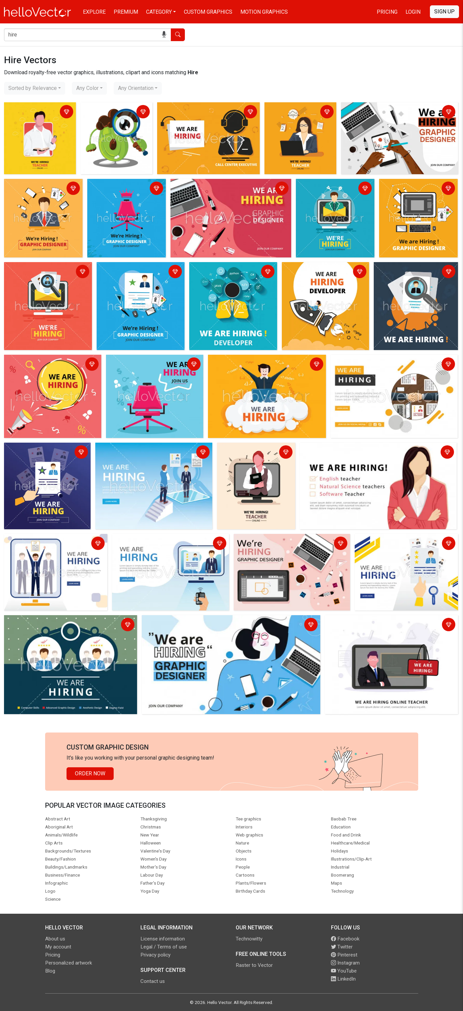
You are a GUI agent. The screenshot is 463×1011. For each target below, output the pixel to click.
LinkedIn (343, 979)
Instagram (345, 963)
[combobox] (34, 88)
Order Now (90, 773)
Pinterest (344, 955)
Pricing (387, 12)
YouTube (344, 971)
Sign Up (444, 11)
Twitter (342, 947)
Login (413, 12)
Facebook (345, 939)
